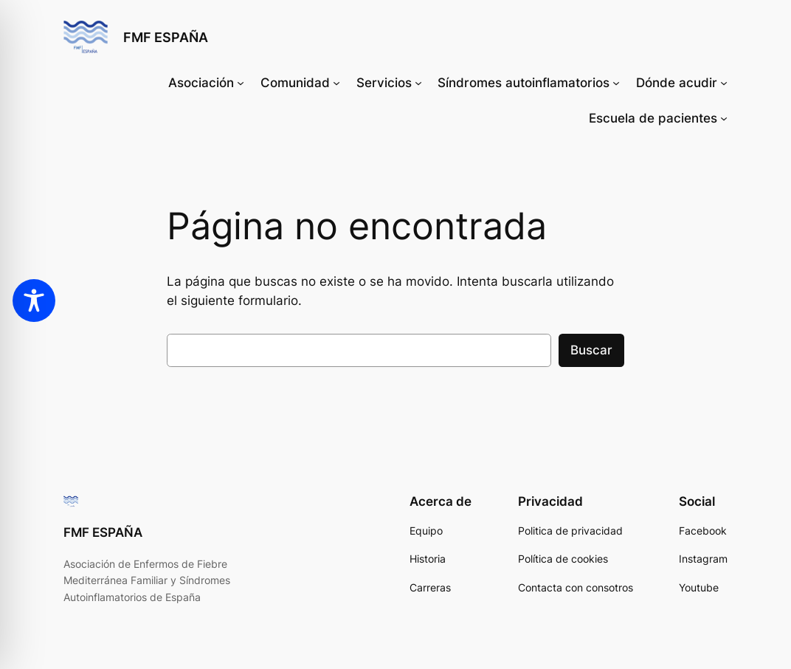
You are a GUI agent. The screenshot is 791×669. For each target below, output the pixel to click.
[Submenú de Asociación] (240, 82)
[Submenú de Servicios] (418, 82)
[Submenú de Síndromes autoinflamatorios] (616, 82)
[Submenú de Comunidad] (336, 82)
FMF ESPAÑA (165, 37)
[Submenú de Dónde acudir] (724, 82)
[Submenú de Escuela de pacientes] (724, 118)
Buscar (591, 350)
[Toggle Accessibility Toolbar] (34, 300)
